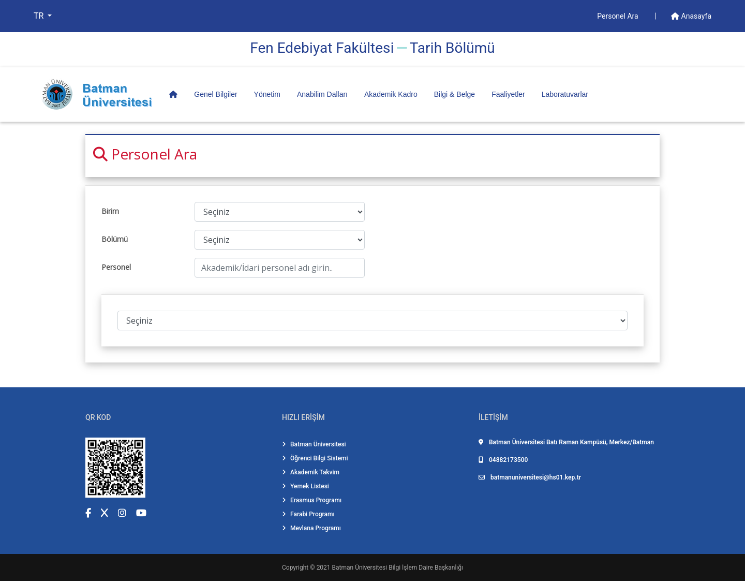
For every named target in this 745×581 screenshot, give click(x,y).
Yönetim (267, 94)
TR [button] (40, 16)
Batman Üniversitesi (314, 444)
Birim (110, 211)
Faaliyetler (508, 94)
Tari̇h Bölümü (452, 47)
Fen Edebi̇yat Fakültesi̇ (322, 47)
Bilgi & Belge (454, 94)
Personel (116, 267)
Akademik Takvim (310, 472)
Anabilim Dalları (322, 94)
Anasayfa (691, 16)
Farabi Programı (308, 514)
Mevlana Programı (311, 528)
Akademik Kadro (391, 94)
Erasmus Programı (311, 500)
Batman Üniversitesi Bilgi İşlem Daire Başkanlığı (397, 567)
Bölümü (114, 239)
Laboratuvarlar (565, 94)
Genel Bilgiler (215, 94)
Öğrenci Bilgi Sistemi (315, 458)
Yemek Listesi (305, 486)
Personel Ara (618, 16)
